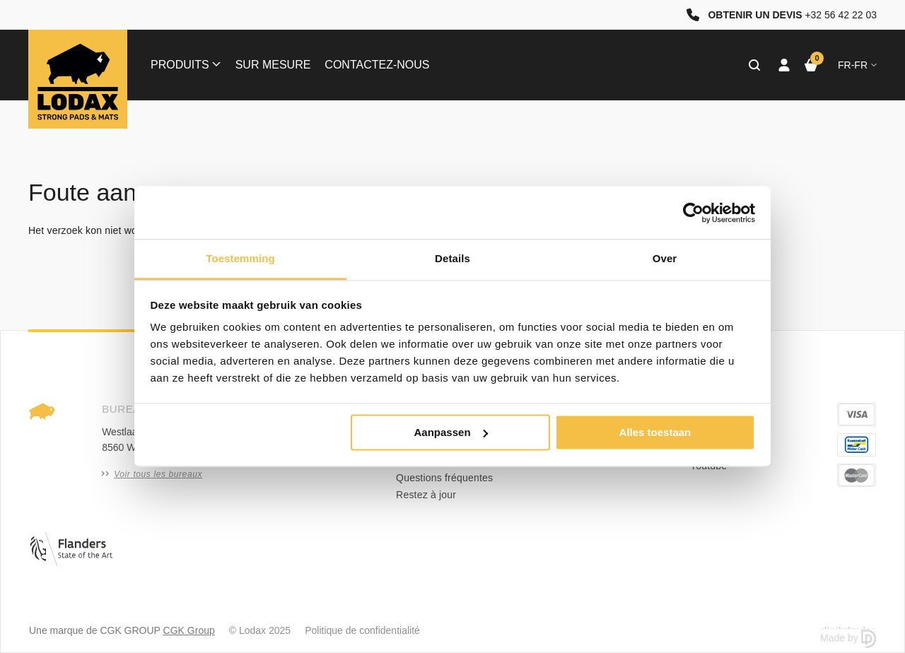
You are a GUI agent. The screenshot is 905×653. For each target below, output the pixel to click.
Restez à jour (426, 494)
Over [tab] (665, 258)
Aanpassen (451, 432)
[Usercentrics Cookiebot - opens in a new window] (693, 212)
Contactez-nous (377, 65)
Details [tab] (452, 258)
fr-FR (857, 65)
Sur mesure (273, 65)
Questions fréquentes (444, 477)
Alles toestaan (655, 432)
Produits (186, 65)
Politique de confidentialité (362, 630)
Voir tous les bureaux (152, 474)
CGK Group (189, 630)
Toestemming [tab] (240, 258)
